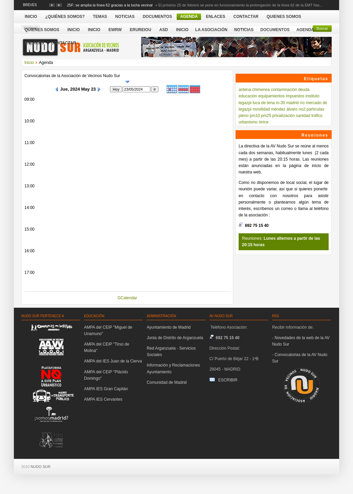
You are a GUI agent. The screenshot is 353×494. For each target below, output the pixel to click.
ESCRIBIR (228, 380)
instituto (312, 96)
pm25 (266, 115)
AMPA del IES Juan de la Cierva (113, 361)
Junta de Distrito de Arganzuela (175, 337)
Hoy (116, 89)
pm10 (255, 115)
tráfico (317, 115)
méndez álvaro (284, 109)
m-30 (280, 102)
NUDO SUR (41, 467)
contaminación (284, 89)
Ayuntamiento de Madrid (169, 327)
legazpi (245, 102)
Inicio (182, 29)
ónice (263, 122)
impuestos (295, 96)
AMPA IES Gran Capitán (106, 388)
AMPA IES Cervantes (103, 399)
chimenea (261, 89)
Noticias (243, 29)
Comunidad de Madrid (166, 382)
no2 (302, 109)
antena (245, 89)
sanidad (303, 115)
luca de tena (263, 102)
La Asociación (211, 29)
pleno (243, 115)
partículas (315, 109)
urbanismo (248, 122)
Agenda (305, 29)
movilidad (261, 109)
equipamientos (271, 96)
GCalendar (127, 298)
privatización (283, 115)
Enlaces (34, 43)
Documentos (274, 29)
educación (248, 96)
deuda (303, 89)
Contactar (63, 43)
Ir (155, 89)
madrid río (295, 102)
